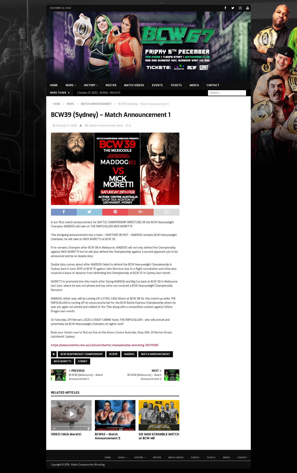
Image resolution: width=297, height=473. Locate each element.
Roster (111, 85)
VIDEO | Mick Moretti (66, 434)
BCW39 (113, 354)
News (69, 85)
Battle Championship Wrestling (88, 464)
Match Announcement (102, 125)
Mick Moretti (62, 361)
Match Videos (134, 85)
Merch (194, 85)
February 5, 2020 (66, 125)
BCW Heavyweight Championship (81, 354)
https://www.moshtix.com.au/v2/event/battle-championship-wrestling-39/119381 (104, 345)
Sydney (82, 361)
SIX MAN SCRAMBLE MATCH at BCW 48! (159, 436)
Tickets (176, 85)
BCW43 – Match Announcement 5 (107, 436)
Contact (213, 85)
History (89, 85)
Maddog (129, 354)
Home (54, 85)
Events (157, 85)
